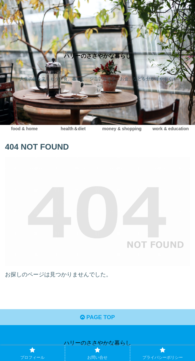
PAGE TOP (97, 317)
